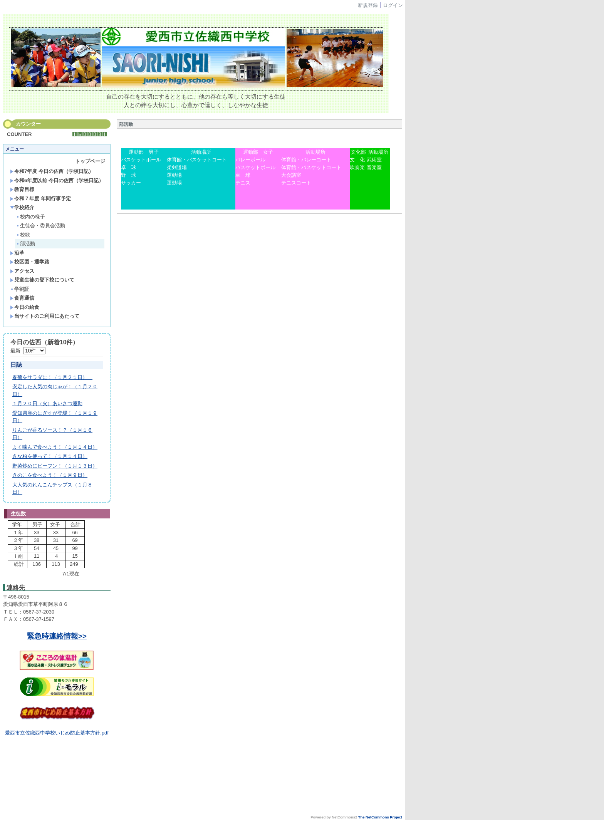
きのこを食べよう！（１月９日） (49, 475)
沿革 (17, 253)
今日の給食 (24, 307)
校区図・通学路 (29, 262)
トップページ (90, 161)
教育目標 (22, 189)
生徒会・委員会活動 (40, 225)
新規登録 (368, 5)
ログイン (393, 5)
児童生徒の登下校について (42, 280)
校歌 (23, 235)
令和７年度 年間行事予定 (40, 198)
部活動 (25, 244)
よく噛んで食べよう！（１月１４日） (54, 447)
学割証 (19, 289)
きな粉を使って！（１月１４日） (49, 456)
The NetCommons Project (380, 817)
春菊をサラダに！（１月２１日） (52, 377)
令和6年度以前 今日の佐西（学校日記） (57, 180)
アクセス (22, 271)
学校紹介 (22, 207)
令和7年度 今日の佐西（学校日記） (52, 171)
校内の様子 (30, 217)
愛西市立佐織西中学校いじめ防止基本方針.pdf (57, 733)
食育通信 (22, 298)
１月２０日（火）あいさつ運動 (47, 403)
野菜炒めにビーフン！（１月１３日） (54, 466)
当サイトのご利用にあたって (44, 316)
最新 (27, 351)
